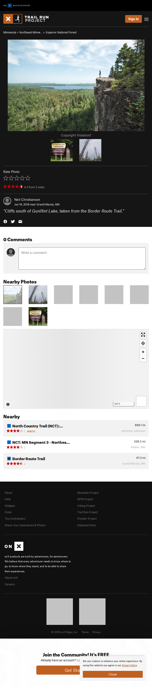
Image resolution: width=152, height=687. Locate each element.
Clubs (8, 512)
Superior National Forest (61, 32)
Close (113, 674)
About (8, 492)
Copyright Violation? (76, 135)
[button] (5, 221)
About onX (11, 577)
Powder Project (86, 518)
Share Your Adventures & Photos (25, 525)
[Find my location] (143, 343)
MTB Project (85, 499)
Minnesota (9, 32)
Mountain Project (87, 492)
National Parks (86, 525)
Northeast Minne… (31, 32)
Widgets (10, 505)
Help (8, 499)
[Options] (141, 401)
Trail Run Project (87, 512)
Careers (10, 584)
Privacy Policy (129, 665)
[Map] (76, 368)
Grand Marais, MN (48, 204)
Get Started (76, 670)
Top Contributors (15, 518)
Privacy (97, 631)
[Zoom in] (143, 352)
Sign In (133, 19)
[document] (113, 668)
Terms (85, 631)
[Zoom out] (143, 358)
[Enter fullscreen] (143, 334)
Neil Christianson (27, 199)
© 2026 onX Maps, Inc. (64, 631)
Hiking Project (86, 505)
